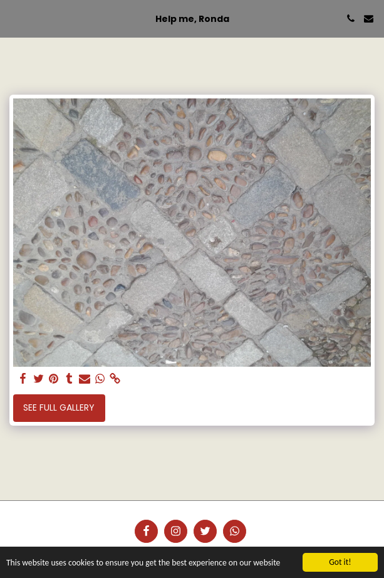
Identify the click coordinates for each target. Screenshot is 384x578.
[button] (13, 18)
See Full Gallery (59, 407)
